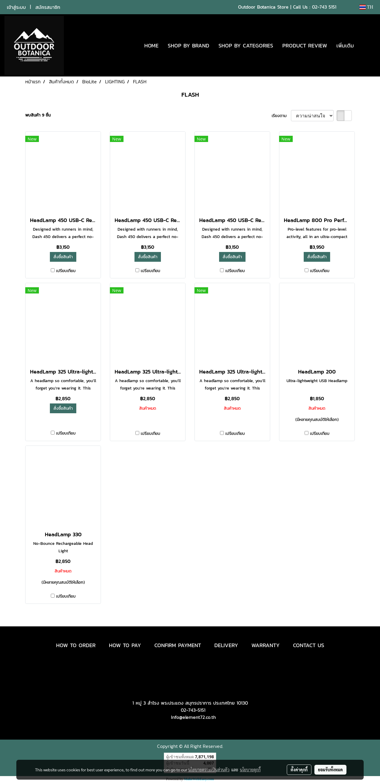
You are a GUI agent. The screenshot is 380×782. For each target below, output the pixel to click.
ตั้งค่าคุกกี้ (299, 769)
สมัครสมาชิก (47, 7)
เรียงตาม (281, 116)
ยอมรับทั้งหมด (330, 769)
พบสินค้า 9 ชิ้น (37, 115)
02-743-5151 (193, 710)
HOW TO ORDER (76, 645)
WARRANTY (265, 645)
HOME (151, 46)
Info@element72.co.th (193, 717)
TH (366, 6)
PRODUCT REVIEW (304, 46)
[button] (367, 45)
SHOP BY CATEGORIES (245, 46)
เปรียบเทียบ (66, 271)
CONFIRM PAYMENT (177, 645)
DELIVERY (226, 645)
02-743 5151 (324, 6)
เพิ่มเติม (345, 46)
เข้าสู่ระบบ (16, 7)
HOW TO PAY (125, 645)
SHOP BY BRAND (188, 46)
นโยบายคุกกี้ (250, 769)
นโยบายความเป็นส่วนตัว (208, 769)
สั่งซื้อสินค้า (63, 257)
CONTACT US (308, 645)
